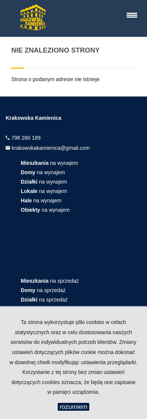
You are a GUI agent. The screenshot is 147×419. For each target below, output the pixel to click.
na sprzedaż (50, 281)
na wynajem (49, 163)
